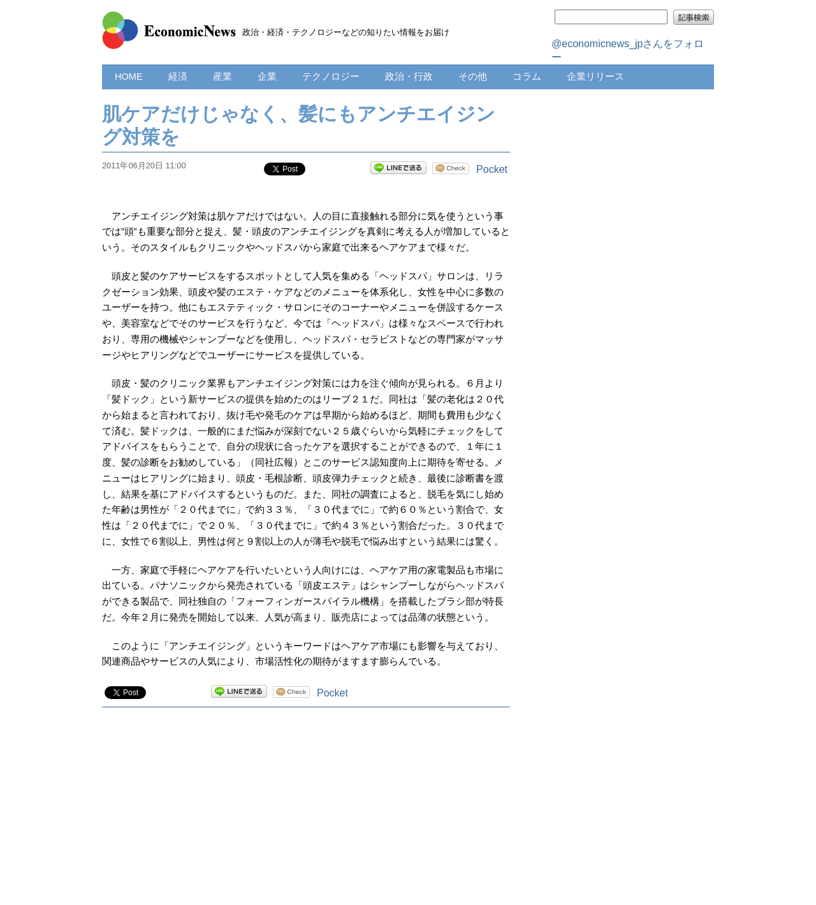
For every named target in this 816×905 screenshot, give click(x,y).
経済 (177, 76)
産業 (222, 76)
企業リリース (595, 76)
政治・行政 (409, 76)
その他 (472, 76)
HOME (129, 76)
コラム (527, 76)
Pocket (491, 169)
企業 (267, 76)
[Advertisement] (306, 819)
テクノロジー (331, 76)
